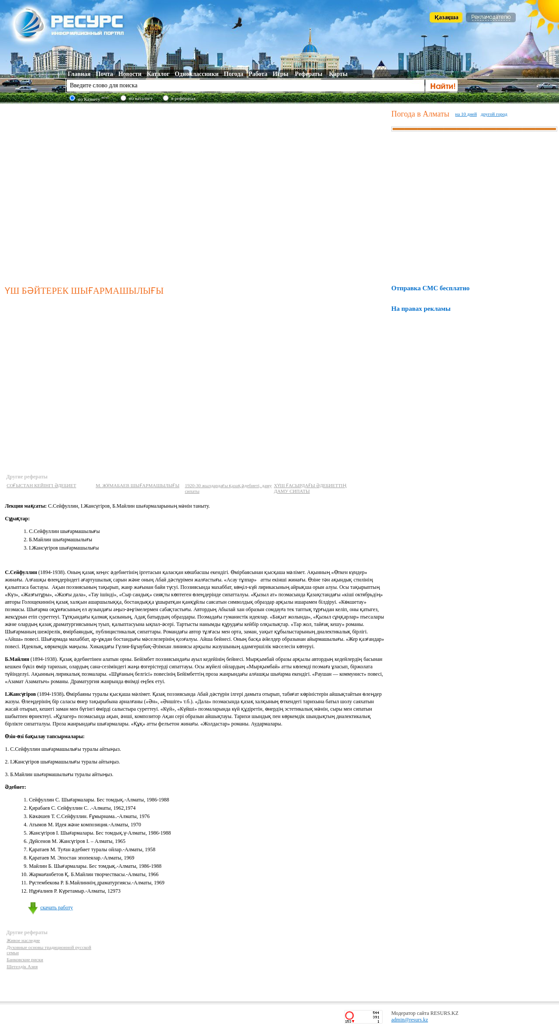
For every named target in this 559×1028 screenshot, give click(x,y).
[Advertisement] (82, 193)
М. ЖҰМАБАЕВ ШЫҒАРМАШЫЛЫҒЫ (137, 485)
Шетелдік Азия (22, 966)
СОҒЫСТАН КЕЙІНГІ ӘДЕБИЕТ (41, 485)
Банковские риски (25, 959)
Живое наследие (23, 940)
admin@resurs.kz (409, 1020)
